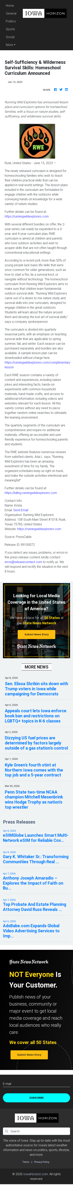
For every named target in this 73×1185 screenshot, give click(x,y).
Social (10, 37)
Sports (10, 29)
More (9, 45)
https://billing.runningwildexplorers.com (31, 493)
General (11, 13)
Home (12, 5)
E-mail (7, 1084)
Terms (25, 1162)
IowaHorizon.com (35, 1174)
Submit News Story (37, 634)
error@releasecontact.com (23, 562)
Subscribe (36, 1097)
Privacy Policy (41, 1162)
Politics (11, 21)
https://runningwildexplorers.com (27, 216)
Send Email (20, 510)
